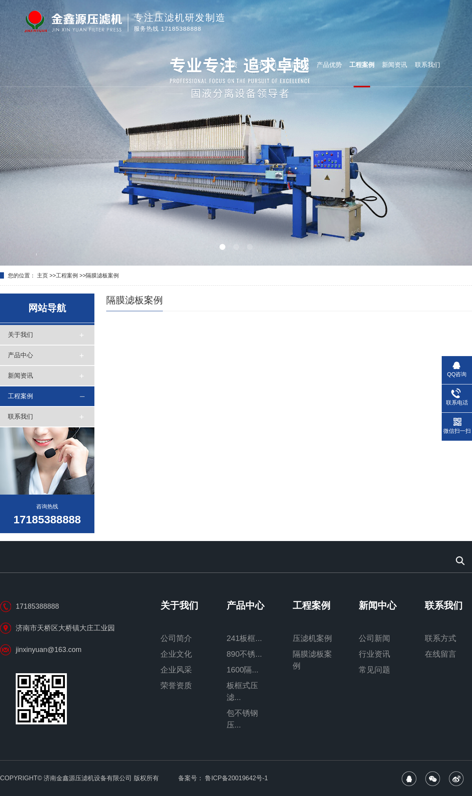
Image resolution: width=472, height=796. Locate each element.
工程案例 (361, 64)
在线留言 (440, 654)
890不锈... (244, 654)
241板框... (244, 638)
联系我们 (427, 64)
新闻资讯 (394, 64)
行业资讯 (374, 654)
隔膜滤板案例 (102, 275)
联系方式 (440, 638)
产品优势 (329, 64)
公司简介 (176, 638)
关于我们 (264, 64)
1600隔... (242, 669)
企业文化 (176, 654)
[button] (222, 247)
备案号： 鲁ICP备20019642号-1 (223, 778)
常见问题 (374, 669)
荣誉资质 (176, 685)
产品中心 (296, 64)
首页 (231, 64)
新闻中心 (377, 605)
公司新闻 (374, 638)
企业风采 (176, 669)
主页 (42, 275)
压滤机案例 (312, 638)
